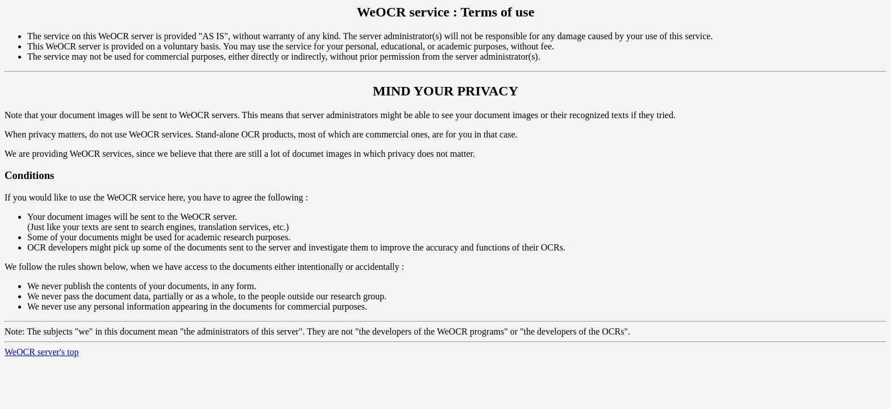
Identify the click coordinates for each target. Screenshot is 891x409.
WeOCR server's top (41, 352)
